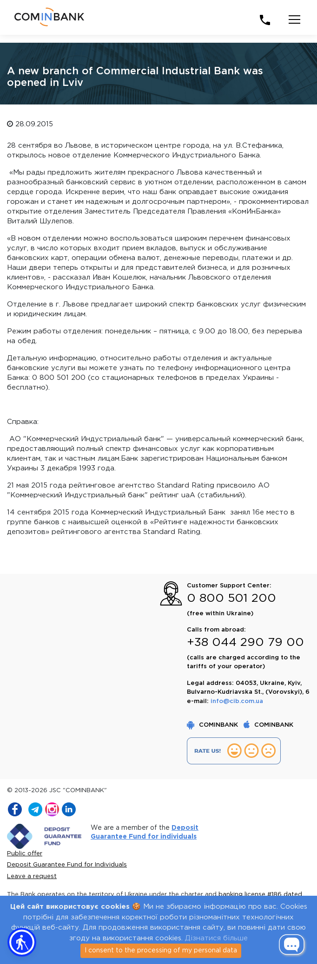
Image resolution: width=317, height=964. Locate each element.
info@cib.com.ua (237, 701)
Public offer (24, 853)
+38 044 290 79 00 (245, 643)
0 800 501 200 (231, 598)
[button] (21, 942)
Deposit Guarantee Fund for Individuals (67, 864)
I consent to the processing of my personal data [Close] (161, 950)
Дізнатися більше (216, 938)
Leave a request (32, 876)
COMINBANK (213, 725)
